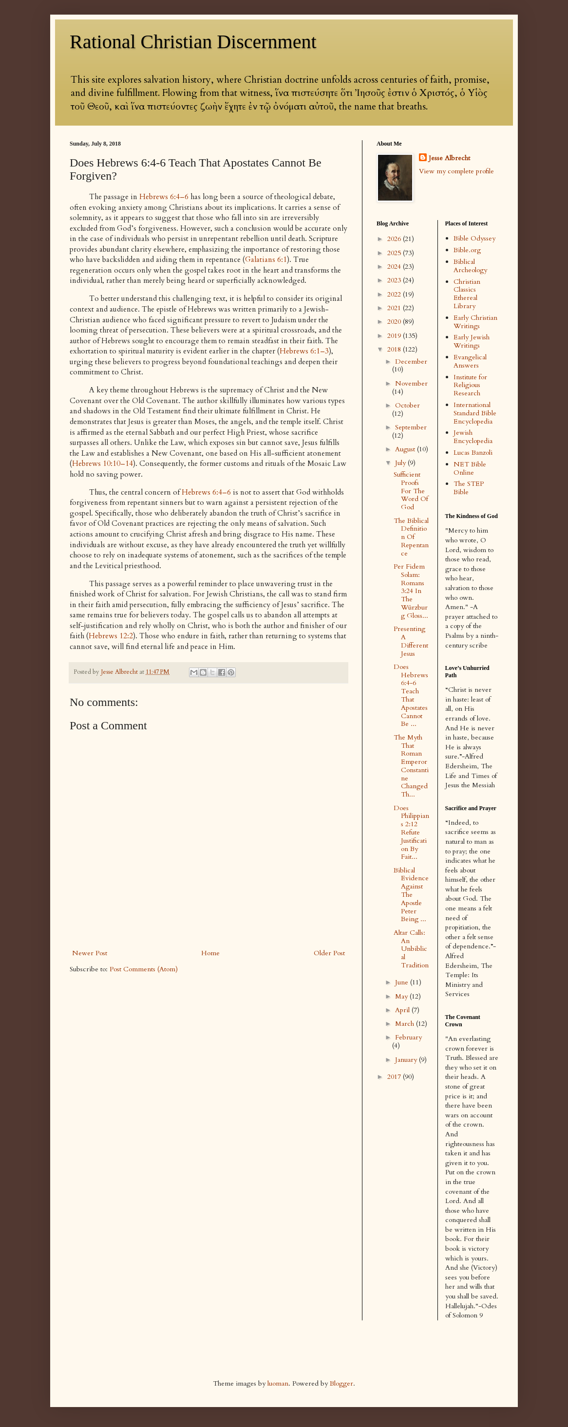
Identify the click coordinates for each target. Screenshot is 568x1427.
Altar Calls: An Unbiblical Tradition (411, 949)
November (411, 383)
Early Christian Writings (475, 322)
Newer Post (89, 953)
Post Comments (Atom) (144, 969)
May (402, 996)
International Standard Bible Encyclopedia (475, 413)
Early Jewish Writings (472, 341)
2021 (395, 308)
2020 (395, 321)
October (407, 405)
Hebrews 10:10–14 (102, 464)
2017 (395, 1076)
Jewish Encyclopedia (473, 436)
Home (210, 953)
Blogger (341, 1383)
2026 (395, 238)
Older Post (329, 953)
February (408, 1037)
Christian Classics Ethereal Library (467, 294)
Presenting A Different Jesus (411, 641)
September (411, 427)
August (406, 449)
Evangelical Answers (470, 361)
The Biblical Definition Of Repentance (411, 537)
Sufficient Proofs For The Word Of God (411, 491)
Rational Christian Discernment (193, 42)
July (401, 462)
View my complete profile (456, 171)
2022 (395, 294)
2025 (395, 253)
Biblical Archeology (470, 266)
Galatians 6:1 (266, 260)
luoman (277, 1383)
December (411, 361)
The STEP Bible (469, 488)
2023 (395, 280)
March (405, 1023)
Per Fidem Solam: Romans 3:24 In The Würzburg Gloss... (411, 591)
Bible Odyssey (474, 238)
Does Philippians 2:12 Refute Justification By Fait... (411, 832)
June (402, 982)
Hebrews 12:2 (111, 636)
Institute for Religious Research (470, 385)
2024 (395, 266)
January (407, 1059)
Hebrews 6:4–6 (164, 197)
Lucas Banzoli (473, 452)
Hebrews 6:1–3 (304, 351)
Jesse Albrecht (449, 158)
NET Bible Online (470, 468)
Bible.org (467, 250)
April (403, 1010)
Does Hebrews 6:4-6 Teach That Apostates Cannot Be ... (411, 695)
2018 (395, 349)
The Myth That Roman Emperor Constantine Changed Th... (411, 766)
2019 (395, 335)
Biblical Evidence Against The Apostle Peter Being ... (411, 895)
